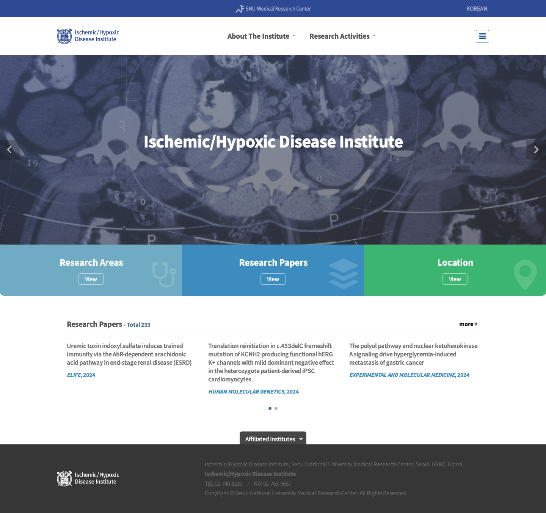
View (91, 279)
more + (468, 324)
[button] (10, 150)
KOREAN (476, 8)
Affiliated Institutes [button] (270, 439)
